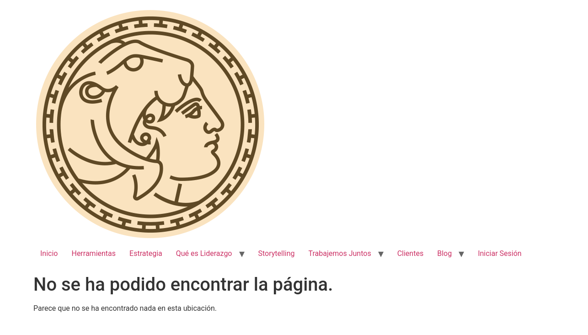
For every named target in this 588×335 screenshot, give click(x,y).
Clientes (410, 253)
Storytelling (276, 253)
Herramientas (93, 253)
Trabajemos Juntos (340, 253)
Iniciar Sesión (500, 253)
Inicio (49, 253)
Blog (444, 253)
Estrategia (145, 253)
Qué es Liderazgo (204, 253)
